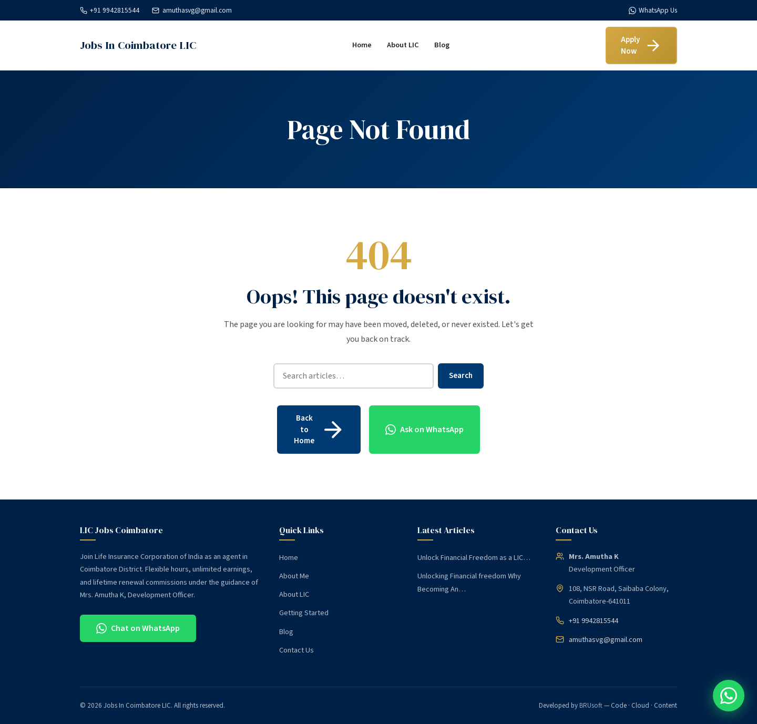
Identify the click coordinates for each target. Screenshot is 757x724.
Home (362, 44)
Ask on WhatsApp (424, 429)
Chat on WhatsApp (138, 628)
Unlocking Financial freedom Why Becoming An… (469, 582)
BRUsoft (590, 705)
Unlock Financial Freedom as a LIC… (473, 557)
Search (461, 375)
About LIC (403, 44)
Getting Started (304, 612)
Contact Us (296, 650)
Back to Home (319, 429)
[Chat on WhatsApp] (728, 695)
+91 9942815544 (109, 10)
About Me (294, 576)
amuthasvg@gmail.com (191, 10)
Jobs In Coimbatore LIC (138, 45)
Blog (441, 44)
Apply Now (641, 45)
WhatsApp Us (653, 10)
